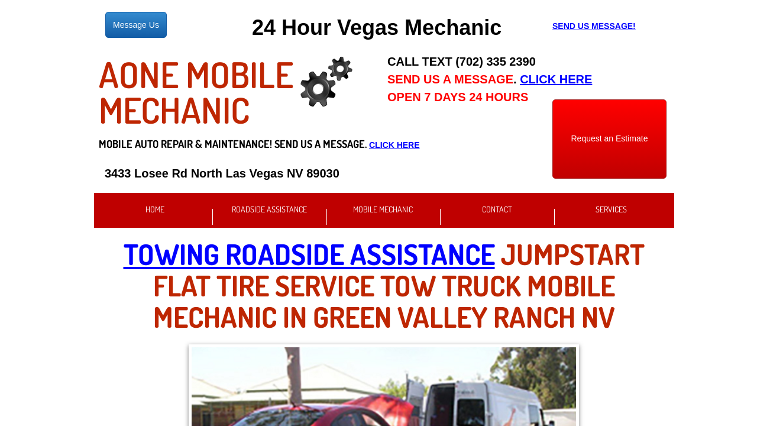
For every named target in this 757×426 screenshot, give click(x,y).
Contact (497, 209)
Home (154, 209)
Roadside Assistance (269, 209)
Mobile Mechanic (383, 209)
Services (611, 209)
